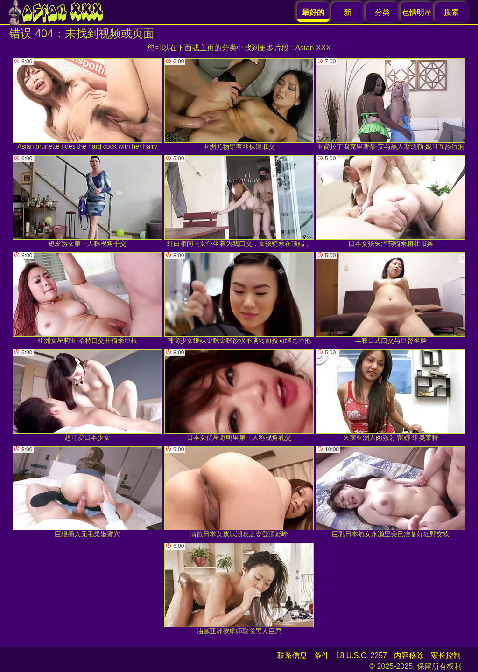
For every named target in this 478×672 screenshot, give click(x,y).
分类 (382, 12)
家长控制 (446, 655)
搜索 (451, 12)
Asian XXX (312, 48)
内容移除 (409, 655)
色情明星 (417, 12)
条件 (321, 655)
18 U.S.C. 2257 (361, 655)
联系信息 (292, 655)
